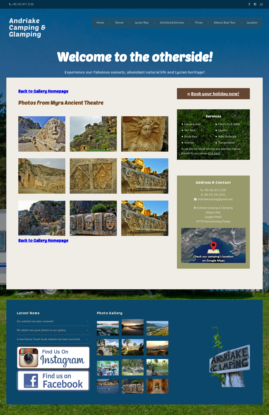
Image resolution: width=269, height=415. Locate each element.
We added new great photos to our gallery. (41, 330)
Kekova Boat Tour (225, 22)
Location (252, 22)
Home (100, 22)
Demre (119, 22)
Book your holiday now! (215, 93)
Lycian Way (142, 22)
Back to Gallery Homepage (43, 91)
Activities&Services (172, 22)
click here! (214, 153)
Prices (199, 22)
